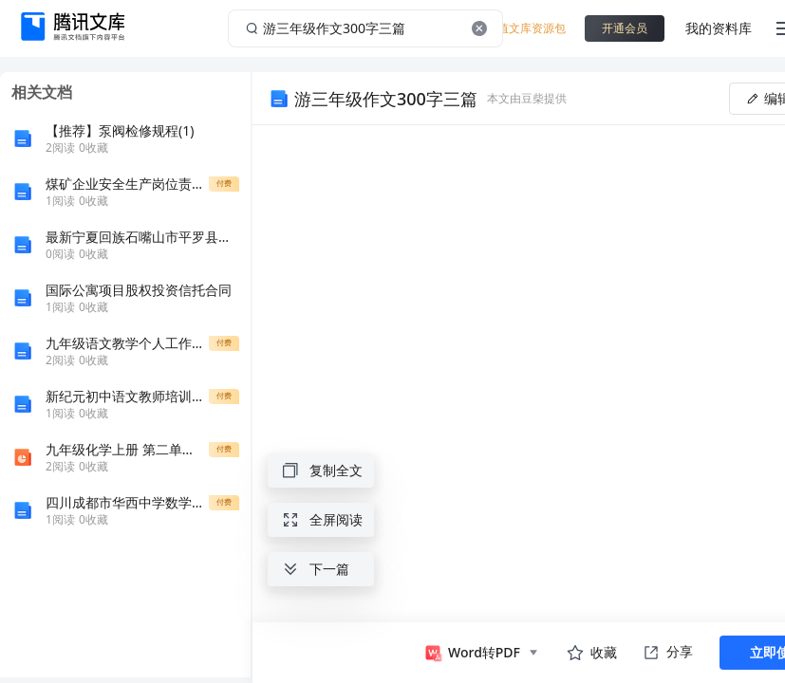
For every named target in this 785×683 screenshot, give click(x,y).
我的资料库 (718, 28)
